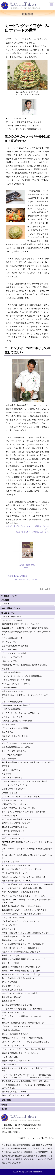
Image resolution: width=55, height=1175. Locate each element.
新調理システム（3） (11, 955)
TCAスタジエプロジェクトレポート (17, 827)
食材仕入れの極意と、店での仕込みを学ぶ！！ (21, 892)
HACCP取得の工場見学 (12, 755)
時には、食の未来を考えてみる (15, 1034)
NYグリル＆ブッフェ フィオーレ (16, 684)
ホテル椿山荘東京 (9, 687)
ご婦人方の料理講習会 (11, 672)
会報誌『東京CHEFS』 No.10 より (27, 566)
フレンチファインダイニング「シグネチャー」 (21, 796)
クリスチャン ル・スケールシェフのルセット (21, 713)
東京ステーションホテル (12, 691)
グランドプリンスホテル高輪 (14, 653)
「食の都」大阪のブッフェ (13, 831)
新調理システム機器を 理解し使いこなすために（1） (24, 970)
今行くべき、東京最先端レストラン (17, 819)
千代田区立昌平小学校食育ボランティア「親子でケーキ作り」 (26, 633)
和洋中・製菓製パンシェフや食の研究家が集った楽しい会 (26, 762)
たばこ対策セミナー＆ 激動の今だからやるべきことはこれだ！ (26, 1017)
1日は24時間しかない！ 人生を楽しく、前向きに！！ (25, 910)
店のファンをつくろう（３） (14, 1012)
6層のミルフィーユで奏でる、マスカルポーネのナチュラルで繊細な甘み (27, 900)
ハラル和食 (6, 774)
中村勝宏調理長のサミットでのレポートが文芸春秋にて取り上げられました (27, 1086)
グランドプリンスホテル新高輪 (15, 728)
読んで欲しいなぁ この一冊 (14, 1091)
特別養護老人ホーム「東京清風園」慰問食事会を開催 (24, 665)
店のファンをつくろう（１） (14, 1045)
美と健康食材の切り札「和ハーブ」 (17, 880)
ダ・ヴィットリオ (9, 642)
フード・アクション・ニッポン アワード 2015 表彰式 (24, 781)
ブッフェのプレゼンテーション (15, 873)
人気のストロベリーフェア (13, 800)
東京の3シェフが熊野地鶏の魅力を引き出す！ (21, 952)
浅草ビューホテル (9, 661)
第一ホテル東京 (8, 724)
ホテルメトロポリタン (11, 770)
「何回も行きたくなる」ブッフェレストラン (20, 921)
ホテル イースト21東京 (12, 620)
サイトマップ (36, 1138)
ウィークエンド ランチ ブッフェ (15, 785)
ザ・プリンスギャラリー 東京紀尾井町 (18, 743)
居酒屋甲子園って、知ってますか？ (17, 1061)
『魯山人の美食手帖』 (11, 1030)
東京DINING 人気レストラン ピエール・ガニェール (23, 877)
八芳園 (4, 740)
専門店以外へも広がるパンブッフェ (17, 823)
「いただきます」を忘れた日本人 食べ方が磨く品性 (23, 1049)
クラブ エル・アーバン (11, 986)
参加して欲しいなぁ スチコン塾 (16, 1095)
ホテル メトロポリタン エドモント (16, 736)
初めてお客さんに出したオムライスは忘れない (21, 974)
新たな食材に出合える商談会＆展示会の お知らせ (23, 1023)
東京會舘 (5, 669)
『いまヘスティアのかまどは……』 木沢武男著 (22, 1009)
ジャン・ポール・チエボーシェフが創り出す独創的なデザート (27, 850)
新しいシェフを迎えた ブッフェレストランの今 (22, 869)
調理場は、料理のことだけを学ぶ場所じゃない (21, 967)
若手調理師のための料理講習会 (15, 646)
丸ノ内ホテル (7, 732)
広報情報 (5, 603)
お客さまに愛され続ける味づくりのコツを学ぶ (21, 906)
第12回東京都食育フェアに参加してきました (21, 624)
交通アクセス (23, 1138)
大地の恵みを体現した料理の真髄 (16, 936)
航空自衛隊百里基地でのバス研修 (16, 747)
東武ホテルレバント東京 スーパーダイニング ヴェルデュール (27, 696)
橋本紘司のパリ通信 (10, 834)
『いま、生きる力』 (10, 1057)
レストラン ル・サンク (12, 717)
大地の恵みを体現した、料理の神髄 (17, 721)
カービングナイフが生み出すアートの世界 (19, 993)
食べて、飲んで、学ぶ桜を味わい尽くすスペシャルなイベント (27, 856)
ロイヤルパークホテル (11, 616)
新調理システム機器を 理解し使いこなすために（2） (24, 959)
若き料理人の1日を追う (12, 997)
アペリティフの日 (9, 982)
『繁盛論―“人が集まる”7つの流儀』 (17, 1026)
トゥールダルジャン (10, 862)
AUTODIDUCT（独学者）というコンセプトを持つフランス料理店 (27, 843)
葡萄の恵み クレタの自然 (13, 940)
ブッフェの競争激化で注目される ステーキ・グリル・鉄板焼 (28, 884)
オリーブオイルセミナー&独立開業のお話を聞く (22, 888)
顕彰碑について (8, 1001)
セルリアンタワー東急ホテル (14, 751)
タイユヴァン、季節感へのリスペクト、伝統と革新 (23, 812)
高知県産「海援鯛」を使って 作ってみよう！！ (22, 1053)
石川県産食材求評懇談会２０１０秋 (17, 1005)
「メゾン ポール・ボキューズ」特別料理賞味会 (22, 676)
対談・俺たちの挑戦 (10, 963)
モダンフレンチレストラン (13, 838)
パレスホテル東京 (9, 650)
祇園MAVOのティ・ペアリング (15, 804)
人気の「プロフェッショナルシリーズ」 (19, 808)
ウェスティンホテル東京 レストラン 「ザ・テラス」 (24, 896)
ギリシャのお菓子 (9, 925)
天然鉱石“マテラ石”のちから (14, 789)
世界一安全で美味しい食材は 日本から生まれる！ (23, 914)
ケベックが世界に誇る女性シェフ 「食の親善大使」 (23, 944)
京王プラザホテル (9, 759)
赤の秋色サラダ (8, 929)
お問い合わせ (48, 1138)
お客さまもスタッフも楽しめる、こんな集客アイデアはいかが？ (27, 1069)
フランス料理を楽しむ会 (12, 638)
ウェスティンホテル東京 (12, 777)
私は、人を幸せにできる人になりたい (18, 978)
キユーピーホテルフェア (12, 657)
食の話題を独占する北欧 (12, 990)
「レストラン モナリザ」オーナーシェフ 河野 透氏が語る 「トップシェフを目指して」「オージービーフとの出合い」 (27, 1076)
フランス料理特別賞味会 (12, 701)
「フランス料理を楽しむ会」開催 (16, 680)
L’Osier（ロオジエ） (10, 793)
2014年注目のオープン (11, 816)
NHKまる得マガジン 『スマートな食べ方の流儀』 (23, 1038)
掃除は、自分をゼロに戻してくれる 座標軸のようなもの (25, 933)
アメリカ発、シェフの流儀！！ (15, 917)
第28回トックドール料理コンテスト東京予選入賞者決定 (25, 628)
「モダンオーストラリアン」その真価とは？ (20, 948)
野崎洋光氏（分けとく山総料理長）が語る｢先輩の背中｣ (25, 1081)
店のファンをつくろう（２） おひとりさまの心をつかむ (25, 1042)
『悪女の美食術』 (9, 1064)
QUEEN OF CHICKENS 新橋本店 (16, 705)
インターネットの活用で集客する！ (17, 865)
